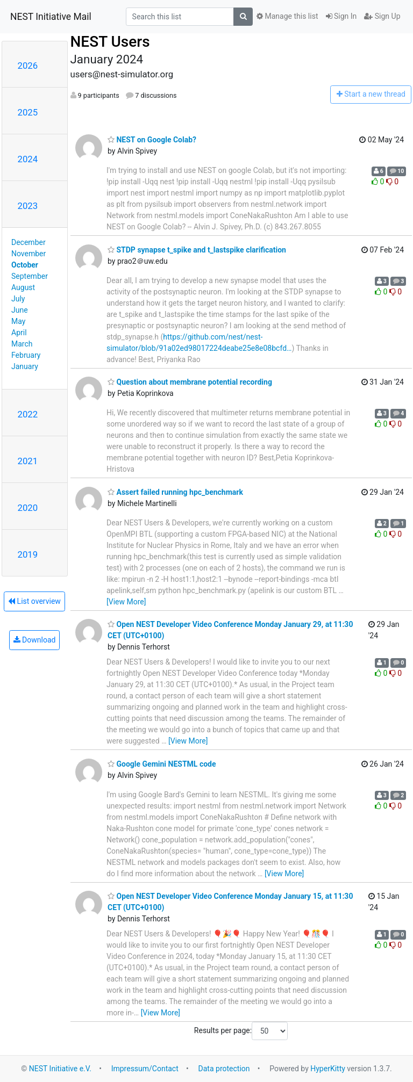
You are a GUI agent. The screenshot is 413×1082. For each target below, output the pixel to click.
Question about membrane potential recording (190, 382)
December (28, 242)
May (18, 321)
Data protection (224, 1068)
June (19, 310)
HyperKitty (327, 1068)
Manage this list (287, 16)
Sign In (341, 16)
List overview (34, 601)
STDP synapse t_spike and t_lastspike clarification (197, 250)
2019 (28, 554)
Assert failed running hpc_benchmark (175, 492)
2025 (28, 112)
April (19, 332)
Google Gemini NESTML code (162, 764)
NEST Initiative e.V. (60, 1068)
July (18, 298)
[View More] (126, 601)
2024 (28, 159)
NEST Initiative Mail (50, 16)
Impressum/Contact (145, 1068)
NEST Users (110, 42)
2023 (28, 205)
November (28, 253)
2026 (28, 65)
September (29, 276)
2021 (28, 461)
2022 (28, 414)
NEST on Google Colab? (152, 139)
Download (34, 640)
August (23, 287)
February (25, 355)
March (22, 344)
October (24, 265)
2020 (28, 507)
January (24, 366)
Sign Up (382, 16)
